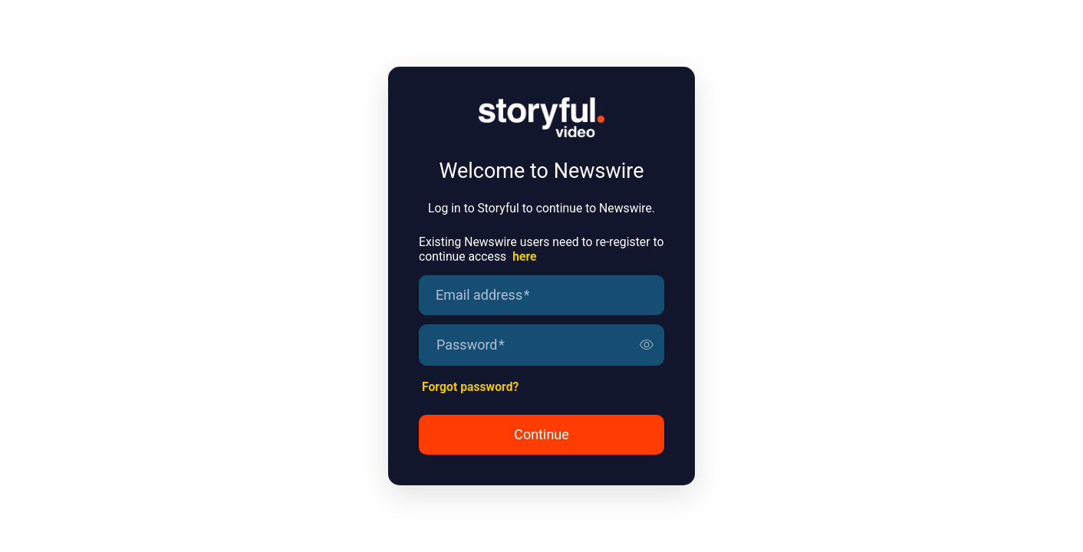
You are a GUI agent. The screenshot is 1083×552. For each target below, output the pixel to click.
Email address (482, 295)
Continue (541, 434)
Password (470, 345)
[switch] (646, 345)
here (524, 256)
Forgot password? (470, 387)
